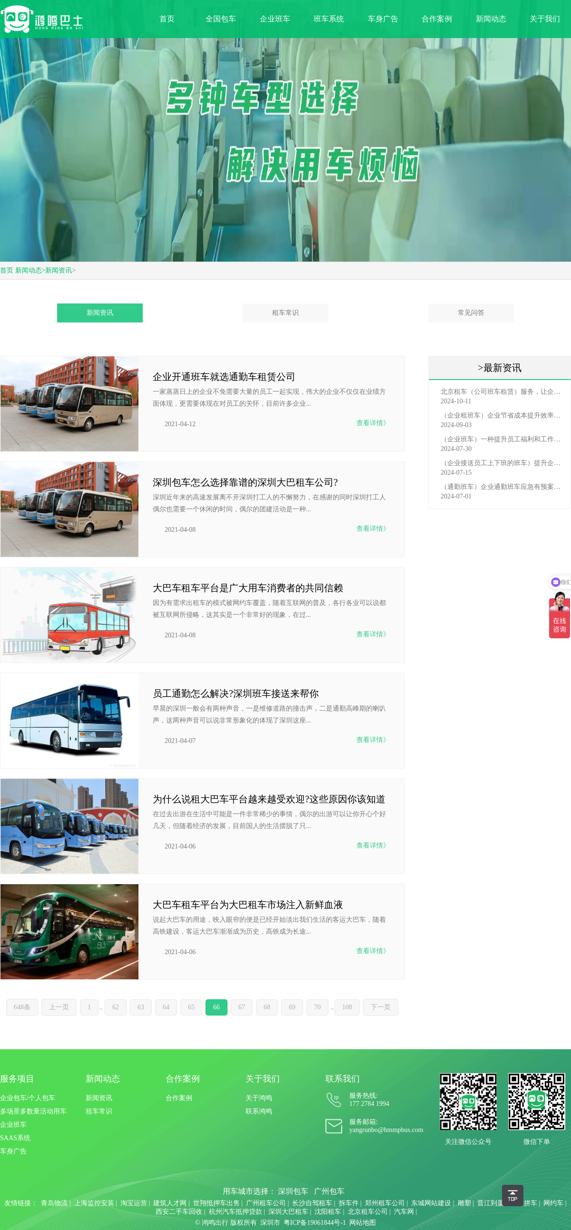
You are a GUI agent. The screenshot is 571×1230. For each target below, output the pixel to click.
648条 (22, 1007)
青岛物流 (54, 1203)
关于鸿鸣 (259, 1098)
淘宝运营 (133, 1203)
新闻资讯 (58, 270)
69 (292, 1007)
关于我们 (545, 19)
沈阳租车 (328, 1211)
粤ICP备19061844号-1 (315, 1222)
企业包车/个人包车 (27, 1098)
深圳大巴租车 (288, 1211)
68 (267, 1007)
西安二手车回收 (179, 1211)
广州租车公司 (266, 1203)
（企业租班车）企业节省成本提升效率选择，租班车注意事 (502, 415)
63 (141, 1007)
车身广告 (383, 19)
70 (317, 1007)
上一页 (59, 1007)
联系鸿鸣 (259, 1111)
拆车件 (349, 1203)
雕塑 (464, 1203)
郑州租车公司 (385, 1203)
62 (115, 1007)
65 (191, 1007)
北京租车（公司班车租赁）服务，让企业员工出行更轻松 (502, 391)
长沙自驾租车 (312, 1203)
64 (166, 1007)
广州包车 (329, 1191)
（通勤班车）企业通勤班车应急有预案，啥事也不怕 (502, 486)
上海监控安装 (94, 1203)
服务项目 (17, 1079)
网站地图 (362, 1222)
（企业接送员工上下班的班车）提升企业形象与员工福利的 (502, 463)
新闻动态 (491, 19)
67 (241, 1007)
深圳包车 (293, 1191)
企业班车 (275, 19)
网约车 (553, 1203)
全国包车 (221, 19)
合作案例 (437, 19)
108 (347, 1007)
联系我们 (342, 1079)
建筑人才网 (170, 1203)
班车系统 (329, 19)
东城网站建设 (431, 1203)
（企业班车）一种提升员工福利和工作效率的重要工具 (502, 439)
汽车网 (404, 1211)
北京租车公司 (368, 1211)
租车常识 (285, 312)
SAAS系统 (15, 1138)
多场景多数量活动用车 (33, 1111)
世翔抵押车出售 (216, 1203)
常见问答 (471, 312)
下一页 (381, 1007)
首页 (167, 19)
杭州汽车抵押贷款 (235, 1211)
